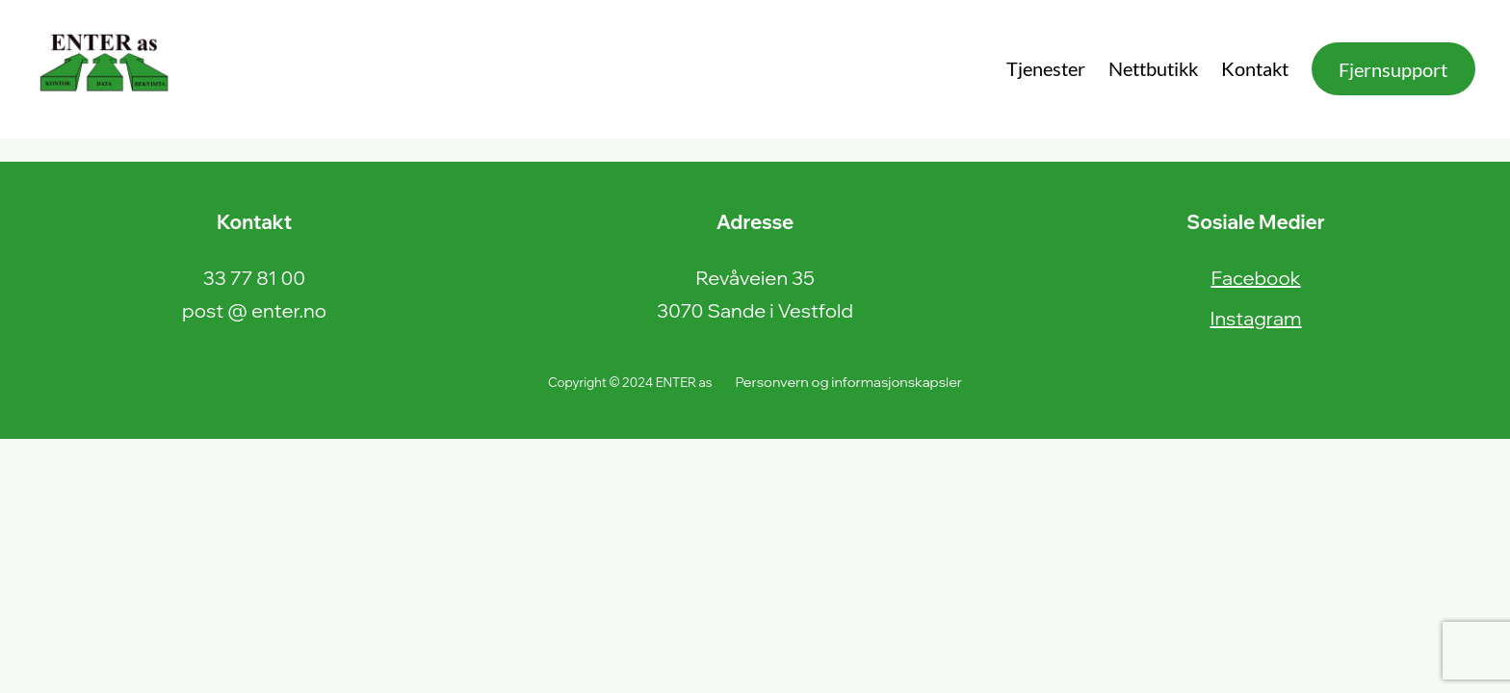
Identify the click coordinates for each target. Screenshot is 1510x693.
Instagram (1255, 318)
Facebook (1255, 278)
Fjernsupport (1393, 69)
